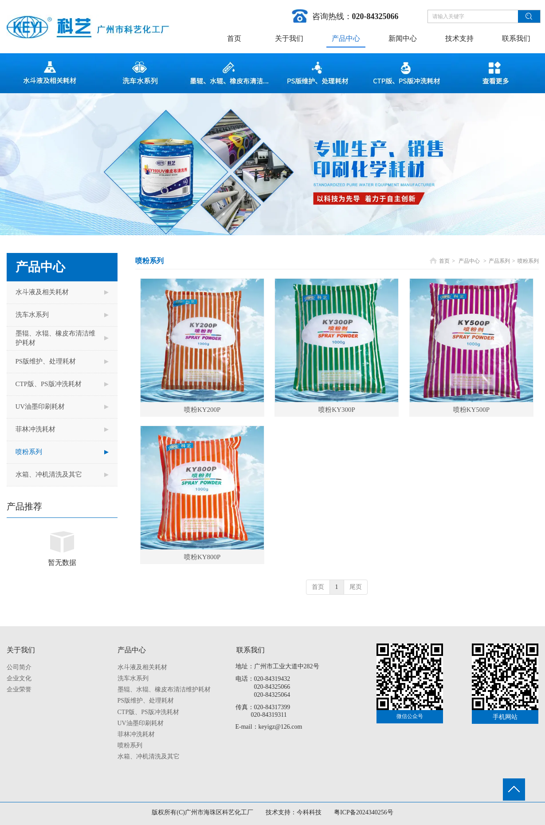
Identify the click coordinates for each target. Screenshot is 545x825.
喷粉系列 (528, 261)
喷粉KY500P (471, 409)
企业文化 (19, 678)
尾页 (355, 587)
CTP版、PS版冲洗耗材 (148, 712)
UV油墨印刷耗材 (141, 723)
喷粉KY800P (202, 557)
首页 (444, 261)
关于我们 (21, 650)
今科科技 (309, 812)
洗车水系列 (133, 678)
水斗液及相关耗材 (142, 667)
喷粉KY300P (336, 409)
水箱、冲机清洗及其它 (149, 756)
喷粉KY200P (202, 409)
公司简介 (19, 667)
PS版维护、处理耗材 (146, 700)
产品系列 (499, 261)
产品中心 (469, 261)
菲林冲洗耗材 (136, 734)
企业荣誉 (19, 689)
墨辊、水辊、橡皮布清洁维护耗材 (164, 689)
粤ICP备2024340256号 (363, 812)
